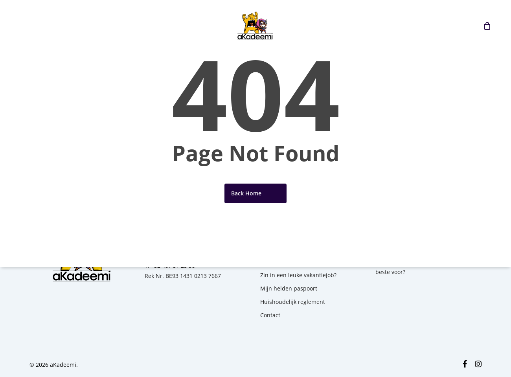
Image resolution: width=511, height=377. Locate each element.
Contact (270, 315)
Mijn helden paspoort (288, 288)
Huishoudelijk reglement (292, 301)
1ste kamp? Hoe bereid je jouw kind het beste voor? (427, 267)
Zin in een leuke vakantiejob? (298, 275)
